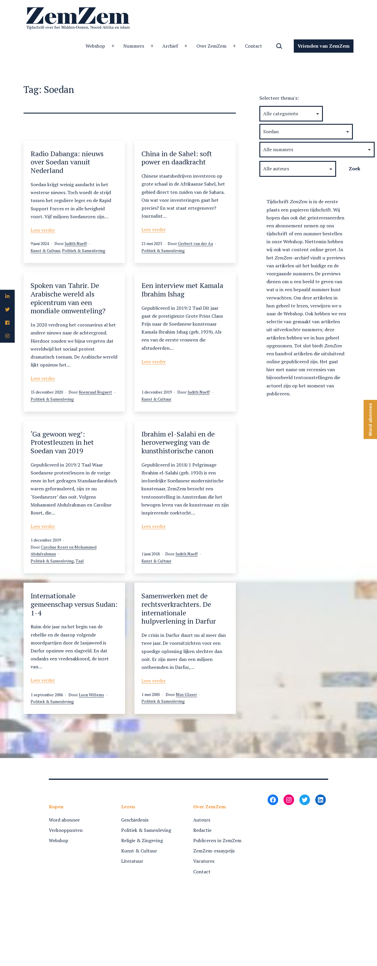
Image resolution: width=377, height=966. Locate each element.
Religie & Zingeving (142, 840)
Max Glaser (186, 694)
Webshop (95, 46)
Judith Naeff (76, 243)
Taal (80, 561)
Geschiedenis (135, 820)
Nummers (133, 46)
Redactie (202, 830)
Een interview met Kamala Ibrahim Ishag (182, 290)
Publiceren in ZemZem (217, 840)
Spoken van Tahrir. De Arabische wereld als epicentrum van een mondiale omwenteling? (68, 298)
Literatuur (132, 861)
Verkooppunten (66, 830)
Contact (253, 46)
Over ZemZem (211, 46)
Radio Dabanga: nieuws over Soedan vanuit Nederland (67, 162)
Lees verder (43, 230)
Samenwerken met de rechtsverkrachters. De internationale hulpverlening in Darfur (178, 608)
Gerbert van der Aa (195, 243)
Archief (170, 46)
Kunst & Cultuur (45, 250)
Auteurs (201, 820)
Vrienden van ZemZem (324, 46)
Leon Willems (91, 694)
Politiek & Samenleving (83, 250)
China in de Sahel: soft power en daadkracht (176, 158)
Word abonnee (64, 820)
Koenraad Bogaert (95, 392)
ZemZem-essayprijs (214, 850)
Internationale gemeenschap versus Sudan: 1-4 (74, 604)
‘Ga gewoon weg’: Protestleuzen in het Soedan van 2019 (62, 442)
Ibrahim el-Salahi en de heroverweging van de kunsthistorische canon (178, 442)
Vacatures (203, 861)
